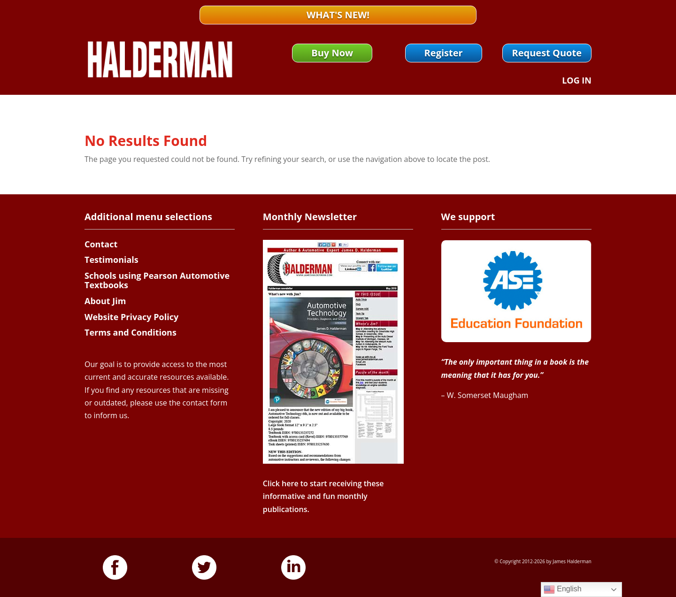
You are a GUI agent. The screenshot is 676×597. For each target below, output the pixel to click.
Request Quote (547, 52)
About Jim (105, 300)
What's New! (338, 14)
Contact (100, 244)
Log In (577, 81)
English (563, 589)
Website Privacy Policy (131, 316)
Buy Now (332, 52)
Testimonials (111, 259)
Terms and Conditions (130, 332)
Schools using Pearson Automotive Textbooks (157, 280)
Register (443, 52)
